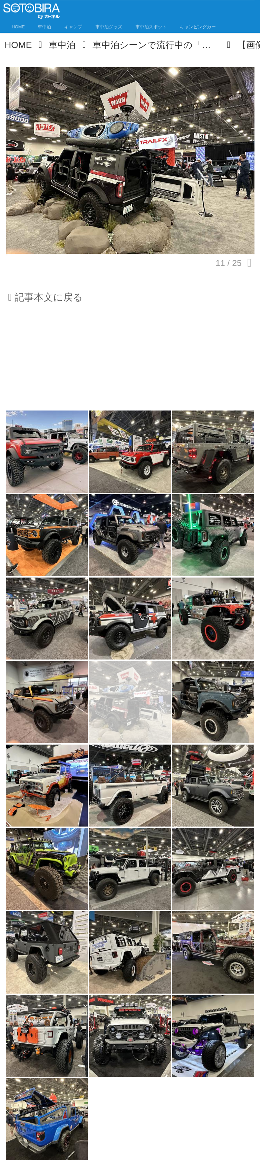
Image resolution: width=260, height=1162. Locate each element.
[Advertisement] (130, 361)
